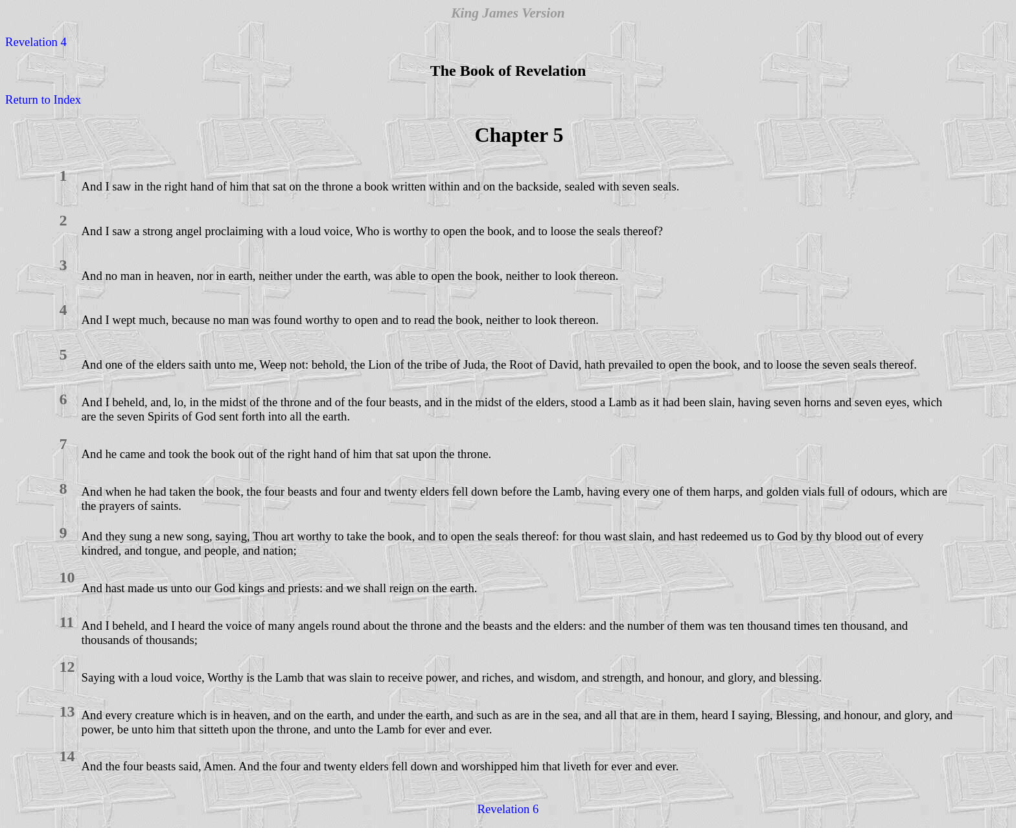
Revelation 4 (36, 42)
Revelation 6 (508, 809)
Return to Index (43, 99)
